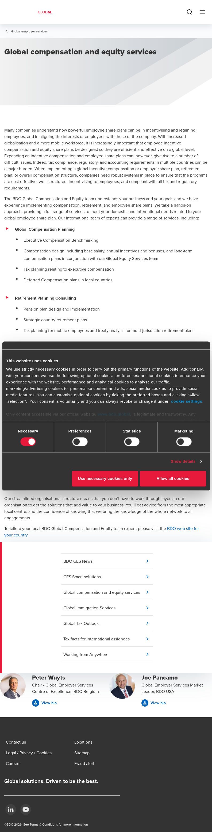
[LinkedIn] (10, 809)
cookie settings (186, 401)
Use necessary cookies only (105, 478)
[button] (108, 561)
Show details (183, 461)
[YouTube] (25, 809)
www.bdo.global (114, 414)
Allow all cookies (172, 478)
